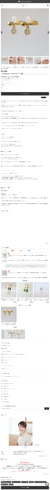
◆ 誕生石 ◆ (4, 348)
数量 (2, 87)
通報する (47, 243)
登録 (47, 408)
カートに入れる (25, 93)
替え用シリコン (4, 368)
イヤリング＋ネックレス (6, 366)
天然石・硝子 (4, 363)
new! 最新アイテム (5, 345)
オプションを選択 (25, 487)
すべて (5, 250)
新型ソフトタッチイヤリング (7, 357)
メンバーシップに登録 (6, 77)
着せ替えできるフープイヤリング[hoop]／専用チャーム (13, 354)
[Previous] (1, 32)
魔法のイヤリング (5, 360)
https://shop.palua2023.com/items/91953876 (11, 145)
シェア (48, 97)
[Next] (48, 32)
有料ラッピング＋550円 (6, 82)
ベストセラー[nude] (6, 351)
